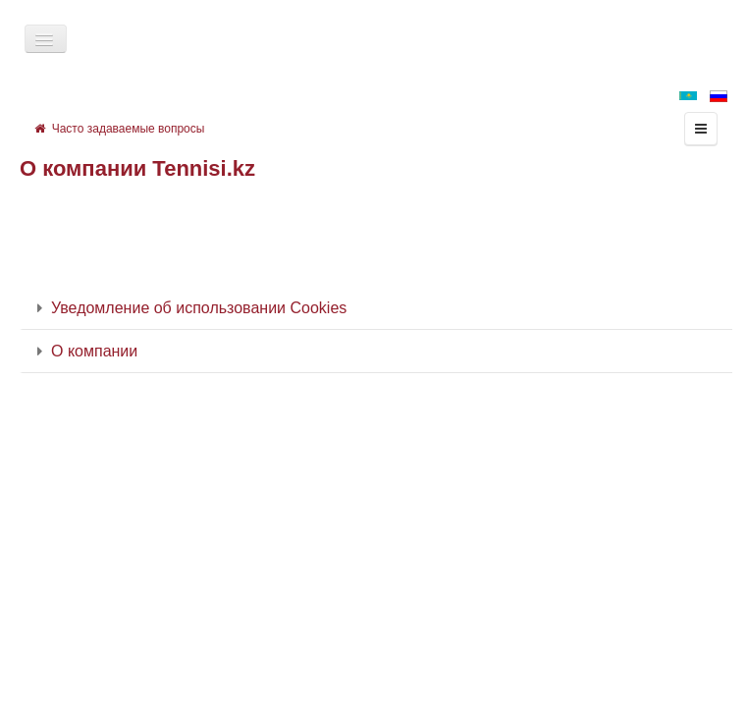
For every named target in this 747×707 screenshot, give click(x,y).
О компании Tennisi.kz (137, 168)
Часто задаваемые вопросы (119, 129)
